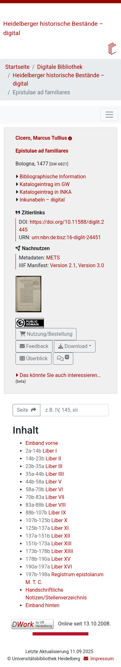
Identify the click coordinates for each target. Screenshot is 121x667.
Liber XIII (48, 543)
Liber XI (47, 528)
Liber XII (47, 536)
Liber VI (44, 489)
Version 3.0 (91, 265)
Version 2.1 (63, 265)
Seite (26, 410)
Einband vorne (41, 443)
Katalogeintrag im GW (45, 184)
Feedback (34, 346)
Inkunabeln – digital (42, 200)
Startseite (17, 67)
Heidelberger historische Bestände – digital (58, 79)
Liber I (41, 451)
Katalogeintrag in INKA (46, 192)
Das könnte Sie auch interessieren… (60, 375)
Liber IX (45, 513)
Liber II (43, 459)
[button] (63, 358)
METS (53, 258)
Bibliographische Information (53, 177)
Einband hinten (42, 605)
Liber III (43, 466)
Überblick (33, 358)
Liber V (43, 482)
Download (72, 346)
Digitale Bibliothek (60, 67)
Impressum (102, 659)
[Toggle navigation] (109, 114)
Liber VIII (45, 505)
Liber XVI (48, 567)
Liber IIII (44, 474)
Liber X (46, 520)
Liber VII (44, 497)
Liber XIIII (49, 551)
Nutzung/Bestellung (46, 334)
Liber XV (48, 559)
